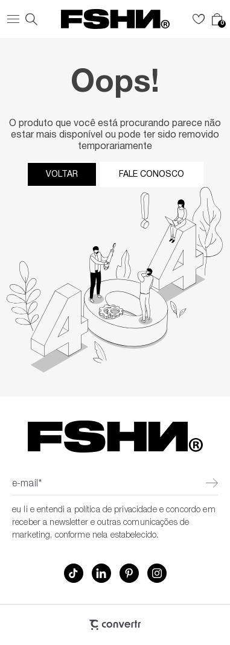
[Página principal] (115, 19)
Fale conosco (151, 174)
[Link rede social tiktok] (73, 573)
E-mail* (27, 484)
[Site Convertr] (115, 625)
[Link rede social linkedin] (101, 573)
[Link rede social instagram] (157, 573)
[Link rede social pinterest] (129, 573)
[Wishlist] (199, 19)
